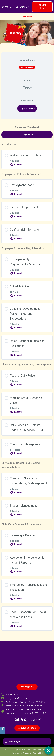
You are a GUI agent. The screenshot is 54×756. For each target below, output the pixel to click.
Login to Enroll (27, 108)
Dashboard (27, 16)
